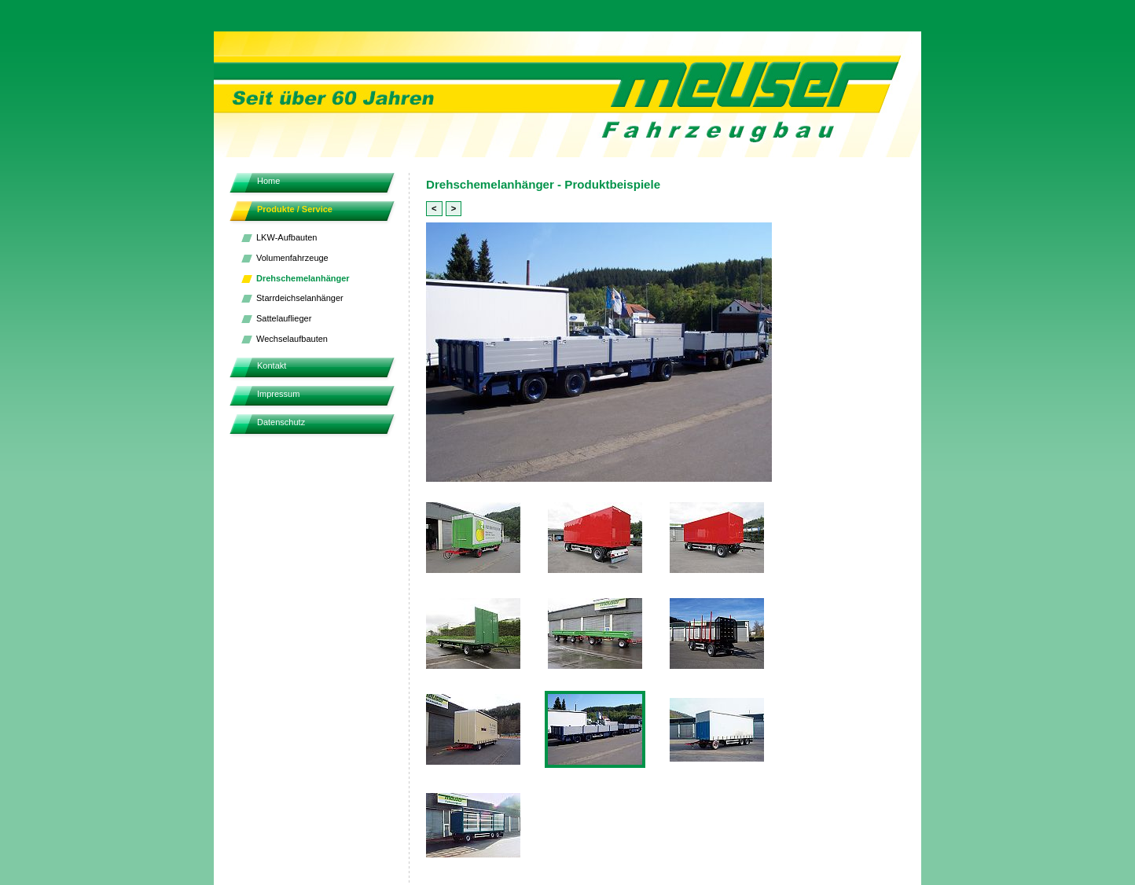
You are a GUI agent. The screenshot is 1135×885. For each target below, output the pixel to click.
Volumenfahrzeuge (292, 258)
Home (268, 180)
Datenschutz (281, 422)
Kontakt (271, 365)
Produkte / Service (294, 209)
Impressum (278, 393)
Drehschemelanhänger (303, 278)
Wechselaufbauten (292, 338)
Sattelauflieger (283, 318)
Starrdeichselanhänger (299, 298)
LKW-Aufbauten (286, 237)
